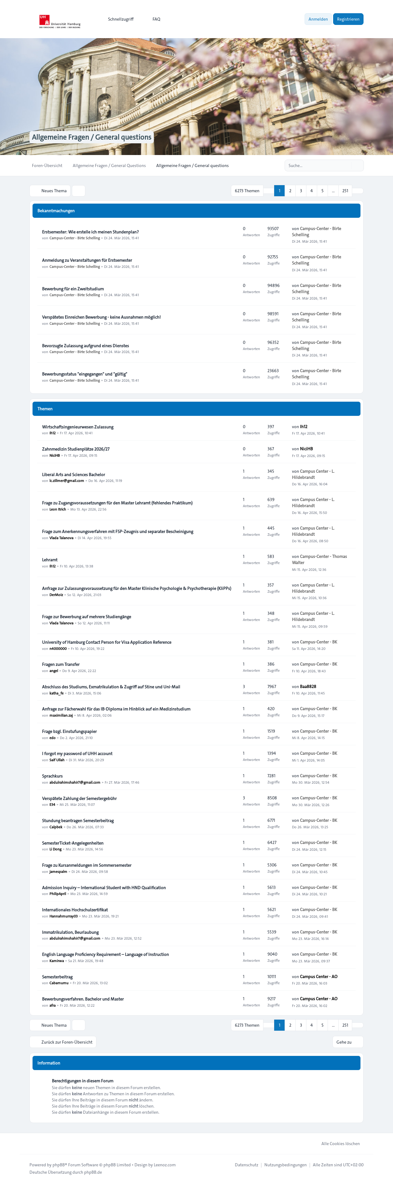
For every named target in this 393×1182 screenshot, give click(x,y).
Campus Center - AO (318, 976)
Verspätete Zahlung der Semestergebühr (79, 798)
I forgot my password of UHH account (77, 753)
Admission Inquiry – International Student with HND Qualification (104, 887)
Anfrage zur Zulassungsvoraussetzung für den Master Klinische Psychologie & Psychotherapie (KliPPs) (136, 588)
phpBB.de (93, 1171)
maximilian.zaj (61, 714)
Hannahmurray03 (63, 915)
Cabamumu (58, 982)
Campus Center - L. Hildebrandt (313, 474)
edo (52, 737)
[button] (358, 190)
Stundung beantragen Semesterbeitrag (78, 820)
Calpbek (55, 826)
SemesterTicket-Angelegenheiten (72, 843)
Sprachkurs (52, 776)
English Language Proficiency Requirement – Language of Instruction (105, 954)
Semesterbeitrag (57, 976)
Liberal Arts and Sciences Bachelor (73, 474)
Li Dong (55, 848)
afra (52, 1004)
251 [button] (345, 191)
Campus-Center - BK (318, 642)
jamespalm (58, 871)
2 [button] (290, 191)
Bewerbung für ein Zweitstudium (73, 288)
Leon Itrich (57, 508)
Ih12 (52, 432)
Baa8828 (308, 686)
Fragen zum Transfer (61, 664)
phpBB (59, 1164)
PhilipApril (57, 893)
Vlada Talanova (61, 537)
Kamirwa (56, 960)
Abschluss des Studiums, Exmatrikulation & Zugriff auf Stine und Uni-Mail (111, 686)
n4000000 (58, 648)
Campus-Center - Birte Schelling (74, 237)
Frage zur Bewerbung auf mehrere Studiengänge (86, 616)
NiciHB (54, 454)
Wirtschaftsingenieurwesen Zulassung (77, 427)
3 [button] (301, 191)
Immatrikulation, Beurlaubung (70, 932)
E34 (52, 804)
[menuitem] (118, 19)
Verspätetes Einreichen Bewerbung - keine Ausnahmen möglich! (101, 317)
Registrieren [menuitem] (348, 19)
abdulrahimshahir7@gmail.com (74, 781)
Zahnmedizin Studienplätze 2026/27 (75, 449)
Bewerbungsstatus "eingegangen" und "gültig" (84, 374)
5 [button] (322, 191)
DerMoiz (56, 594)
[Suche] (346, 165)
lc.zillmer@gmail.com (66, 480)
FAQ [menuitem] (152, 19)
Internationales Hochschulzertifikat (75, 909)
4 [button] (311, 191)
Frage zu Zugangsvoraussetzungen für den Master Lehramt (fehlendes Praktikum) (117, 502)
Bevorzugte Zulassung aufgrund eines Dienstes (85, 345)
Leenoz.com (165, 1164)
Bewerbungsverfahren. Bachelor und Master (83, 999)
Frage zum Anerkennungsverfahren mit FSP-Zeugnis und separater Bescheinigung (117, 531)
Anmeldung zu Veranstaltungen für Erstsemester (87, 260)
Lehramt (49, 559)
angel (53, 670)
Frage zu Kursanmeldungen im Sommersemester (86, 865)
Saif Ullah (56, 759)
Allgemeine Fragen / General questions (93, 137)
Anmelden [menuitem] (318, 19)
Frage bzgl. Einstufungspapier (69, 731)
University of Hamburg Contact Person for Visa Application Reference (106, 642)
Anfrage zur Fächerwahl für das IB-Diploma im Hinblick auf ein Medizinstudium (116, 709)
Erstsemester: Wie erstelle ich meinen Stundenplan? (90, 232)
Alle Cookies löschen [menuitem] (336, 1143)
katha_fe (56, 692)
